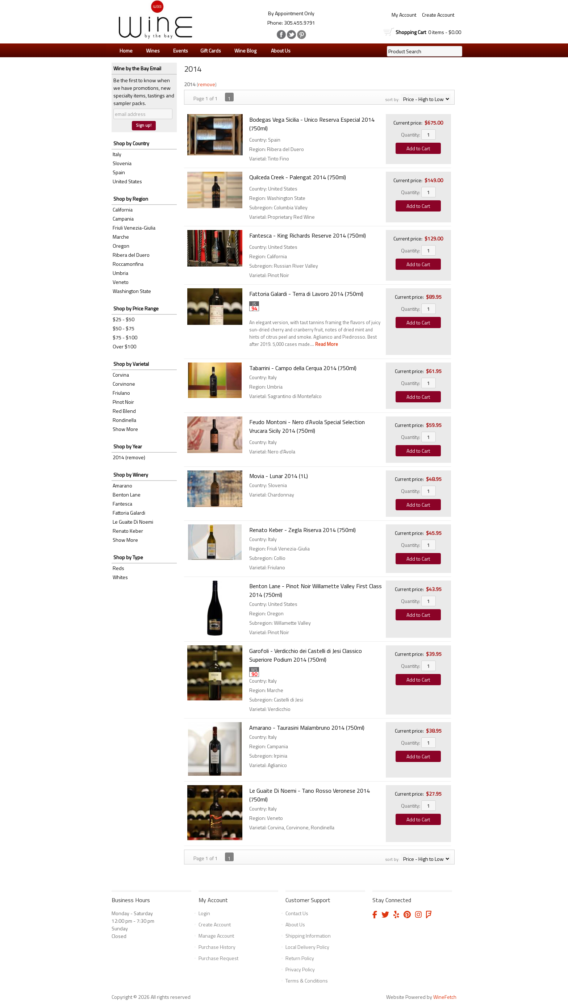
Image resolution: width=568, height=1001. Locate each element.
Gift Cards (210, 50)
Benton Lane (127, 494)
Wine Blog (243, 51)
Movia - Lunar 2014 (278, 476)
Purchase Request (218, 958)
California (123, 209)
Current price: (407, 122)
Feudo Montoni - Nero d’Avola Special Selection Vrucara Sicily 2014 (307, 426)
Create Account (438, 14)
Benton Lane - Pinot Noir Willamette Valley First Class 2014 (315, 590)
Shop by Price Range (136, 308)
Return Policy (299, 958)
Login (204, 913)
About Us (279, 51)
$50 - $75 (123, 328)
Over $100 (124, 346)
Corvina (121, 374)
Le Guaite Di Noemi (133, 521)
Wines (151, 51)
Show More (125, 429)
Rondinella (124, 420)
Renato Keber (128, 531)
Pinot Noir (123, 402)
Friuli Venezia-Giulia (134, 227)
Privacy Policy (300, 969)
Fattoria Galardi (129, 512)
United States (127, 181)
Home (126, 50)
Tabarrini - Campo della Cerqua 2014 (302, 368)
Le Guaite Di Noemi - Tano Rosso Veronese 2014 (309, 795)
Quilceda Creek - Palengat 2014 (297, 177)
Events (180, 50)
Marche (121, 236)
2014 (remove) (129, 457)
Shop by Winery (130, 474)
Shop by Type (128, 557)
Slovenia (122, 163)
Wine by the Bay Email (137, 68)
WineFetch (444, 997)
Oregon (121, 246)
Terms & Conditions (306, 980)
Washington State (132, 291)
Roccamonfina (128, 264)
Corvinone (124, 384)
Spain (119, 172)
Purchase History (217, 947)
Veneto (121, 282)
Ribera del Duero (131, 255)
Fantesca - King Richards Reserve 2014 (307, 235)
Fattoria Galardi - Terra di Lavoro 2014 (306, 293)
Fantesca (122, 503)
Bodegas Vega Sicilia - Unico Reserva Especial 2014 (312, 124)
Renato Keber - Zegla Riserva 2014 (302, 529)
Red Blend (124, 411)
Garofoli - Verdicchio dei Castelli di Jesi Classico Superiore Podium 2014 (305, 655)
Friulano (121, 393)
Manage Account (216, 935)
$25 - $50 (123, 319)
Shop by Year (127, 446)
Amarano (122, 485)
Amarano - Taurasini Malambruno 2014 (306, 727)
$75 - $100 (125, 337)
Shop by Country (131, 143)
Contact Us (296, 913)
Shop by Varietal (131, 364)
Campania (123, 218)
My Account (404, 14)
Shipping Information (308, 935)
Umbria (120, 273)
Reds (118, 568)
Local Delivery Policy (307, 947)
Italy (117, 154)
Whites (120, 577)
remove (206, 84)
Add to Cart (418, 148)
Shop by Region (130, 198)
